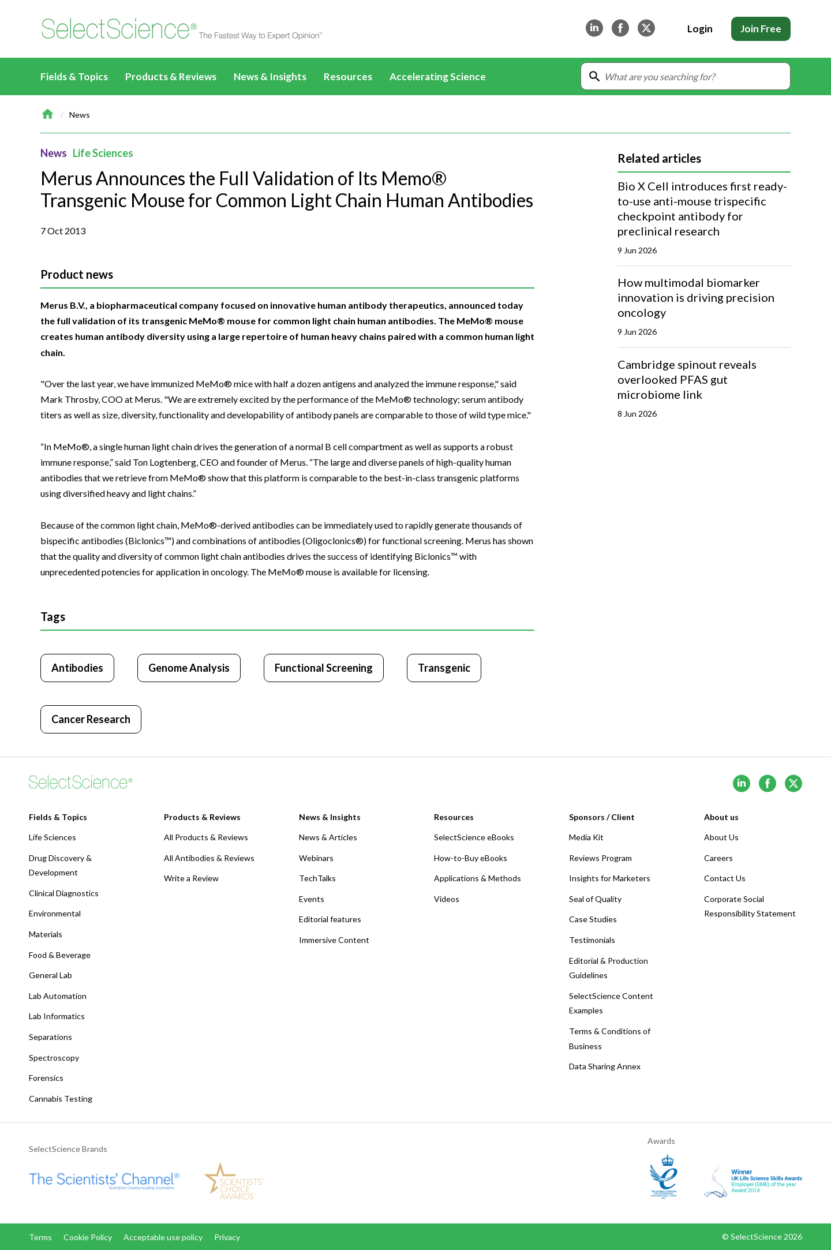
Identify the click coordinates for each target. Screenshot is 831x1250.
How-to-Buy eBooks (470, 858)
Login (700, 29)
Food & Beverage (60, 955)
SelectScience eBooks (474, 837)
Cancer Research (90, 719)
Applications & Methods (477, 878)
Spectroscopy (54, 1057)
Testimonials (592, 940)
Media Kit (586, 837)
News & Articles (328, 837)
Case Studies (593, 919)
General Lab (50, 975)
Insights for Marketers (609, 878)
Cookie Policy (87, 1237)
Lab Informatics (57, 1016)
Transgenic (444, 667)
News (79, 114)
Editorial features (330, 919)
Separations (50, 1037)
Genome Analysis (189, 667)
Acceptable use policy (163, 1237)
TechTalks (317, 878)
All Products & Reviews (206, 837)
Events (311, 899)
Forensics (46, 1078)
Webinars (316, 858)
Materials (45, 934)
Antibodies (77, 667)
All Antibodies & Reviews (209, 858)
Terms (40, 1237)
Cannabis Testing (60, 1098)
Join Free (760, 29)
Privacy (227, 1237)
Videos (446, 899)
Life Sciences (103, 153)
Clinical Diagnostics (64, 893)
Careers (718, 858)
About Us (721, 837)
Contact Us (725, 878)
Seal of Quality (595, 899)
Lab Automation (58, 996)
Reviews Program (600, 858)
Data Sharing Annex (605, 1066)
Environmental (55, 913)
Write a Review (191, 878)
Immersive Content (334, 940)
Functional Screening (324, 667)
